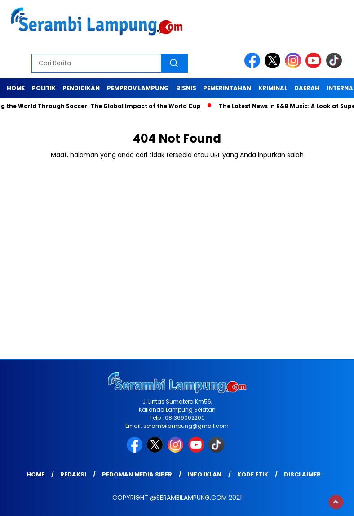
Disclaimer (302, 474)
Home (16, 88)
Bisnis (186, 88)
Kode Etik (252, 474)
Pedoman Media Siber (137, 474)
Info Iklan (204, 474)
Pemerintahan (227, 88)
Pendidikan (81, 88)
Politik (44, 88)
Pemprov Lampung (138, 88)
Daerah (306, 88)
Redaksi (73, 474)
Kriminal (273, 88)
